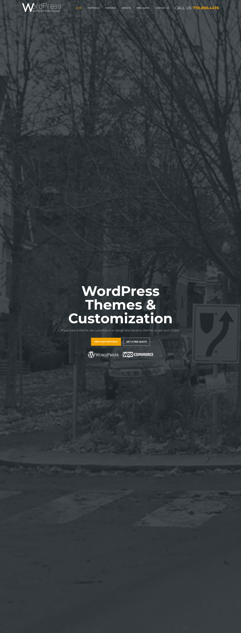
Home (78, 7)
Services (126, 7)
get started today (79, 495)
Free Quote (143, 7)
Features (110, 7)
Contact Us (162, 7)
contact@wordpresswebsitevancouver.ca (197, 606)
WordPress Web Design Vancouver (114, 627)
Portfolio (93, 7)
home (27, 585)
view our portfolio (106, 80)
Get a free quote (136, 80)
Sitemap (158, 627)
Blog (26, 599)
